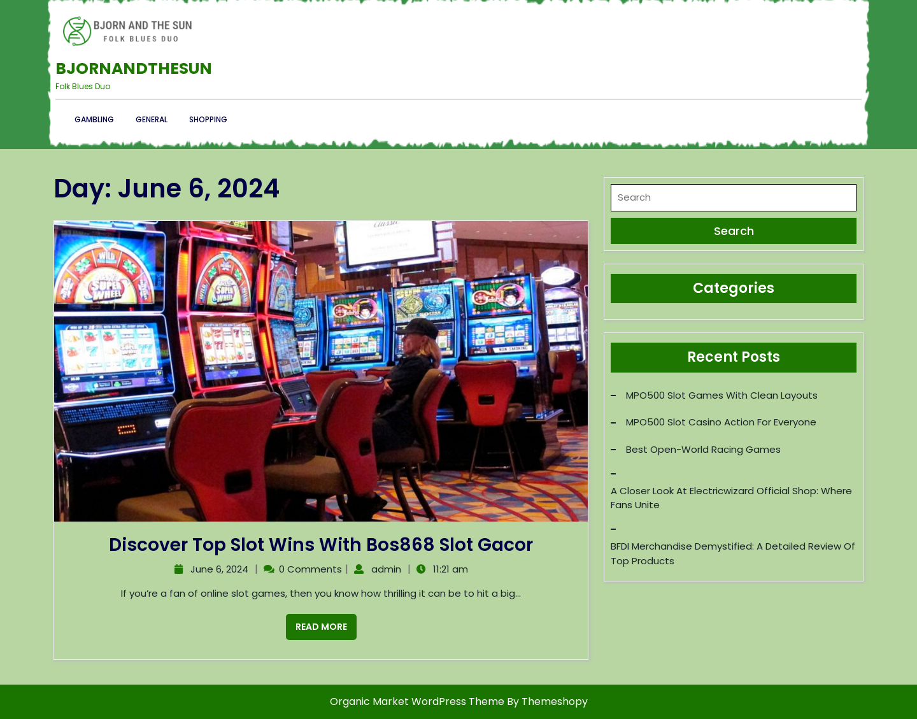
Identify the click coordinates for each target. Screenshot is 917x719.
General (151, 119)
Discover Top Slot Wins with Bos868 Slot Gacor (321, 544)
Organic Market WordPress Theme (418, 701)
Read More (316, 623)
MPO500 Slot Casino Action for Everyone (721, 422)
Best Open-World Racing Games (703, 449)
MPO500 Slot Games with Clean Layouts (722, 395)
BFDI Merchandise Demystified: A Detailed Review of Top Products (733, 553)
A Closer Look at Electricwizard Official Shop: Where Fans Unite (731, 498)
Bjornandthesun (133, 68)
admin (384, 569)
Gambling (94, 119)
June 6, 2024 (217, 569)
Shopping (208, 119)
